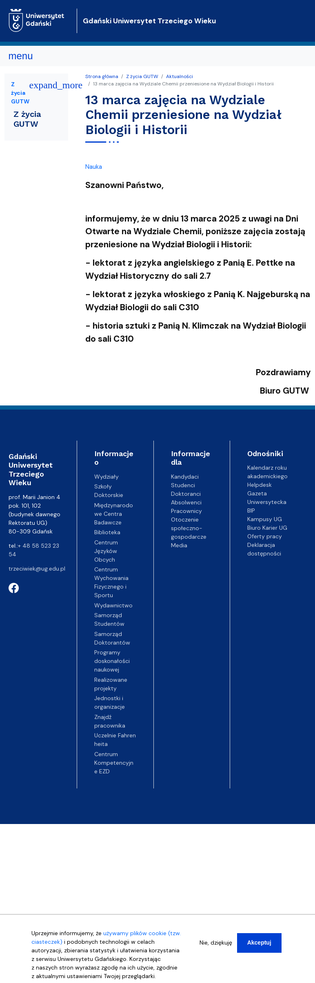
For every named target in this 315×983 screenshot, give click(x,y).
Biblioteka (107, 532)
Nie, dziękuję (216, 942)
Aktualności (179, 76)
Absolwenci (186, 502)
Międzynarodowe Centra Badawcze (113, 514)
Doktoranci (186, 493)
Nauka (93, 167)
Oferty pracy (264, 536)
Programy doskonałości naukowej (112, 661)
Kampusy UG (264, 519)
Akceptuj (259, 942)
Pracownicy (186, 511)
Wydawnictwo (113, 605)
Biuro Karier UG (267, 527)
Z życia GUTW (142, 76)
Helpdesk (259, 484)
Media (179, 545)
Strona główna (101, 76)
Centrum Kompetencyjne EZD (113, 762)
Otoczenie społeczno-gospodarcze (188, 528)
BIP (251, 510)
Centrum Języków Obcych (106, 551)
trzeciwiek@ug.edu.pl (37, 568)
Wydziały (106, 476)
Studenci (183, 485)
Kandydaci (185, 476)
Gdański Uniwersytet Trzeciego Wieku (149, 20)
